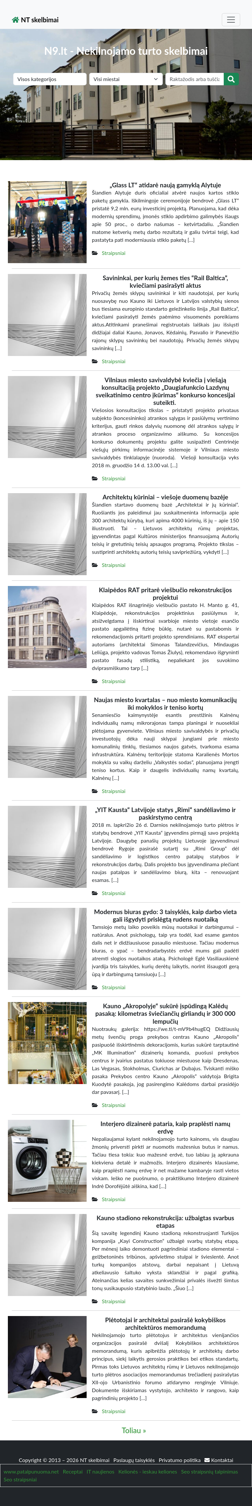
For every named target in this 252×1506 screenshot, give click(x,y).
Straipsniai (113, 253)
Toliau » (134, 1430)
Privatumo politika (180, 1460)
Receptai (72, 1471)
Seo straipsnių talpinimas (209, 1471)
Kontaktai (218, 1460)
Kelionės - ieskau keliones (147, 1471)
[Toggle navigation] (231, 19)
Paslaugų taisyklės (135, 1460)
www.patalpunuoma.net (31, 1471)
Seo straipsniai (20, 1479)
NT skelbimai (35, 20)
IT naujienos (100, 1471)
